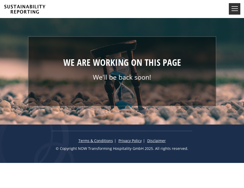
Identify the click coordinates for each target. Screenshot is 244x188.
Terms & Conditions (95, 141)
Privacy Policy (130, 141)
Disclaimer (156, 141)
